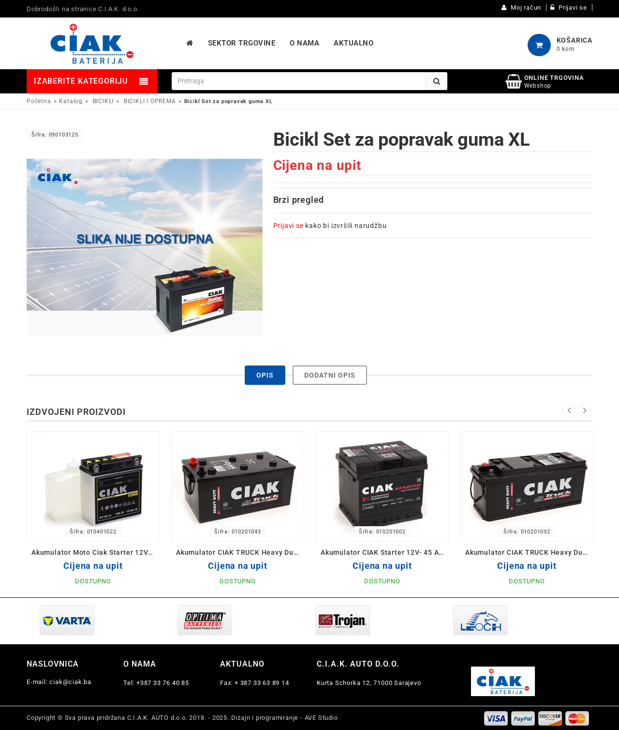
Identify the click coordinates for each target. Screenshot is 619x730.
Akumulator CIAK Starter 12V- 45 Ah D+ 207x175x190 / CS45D (385, 552)
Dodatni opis (329, 375)
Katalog (71, 101)
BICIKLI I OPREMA (150, 101)
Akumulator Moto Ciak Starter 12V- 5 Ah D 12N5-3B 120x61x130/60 (95, 552)
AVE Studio (321, 717)
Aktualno (242, 664)
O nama (139, 664)
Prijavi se (288, 225)
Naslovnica (53, 664)
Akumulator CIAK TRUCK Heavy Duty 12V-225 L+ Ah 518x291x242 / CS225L (240, 552)
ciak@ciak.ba (70, 681)
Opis (265, 375)
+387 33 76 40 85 (162, 682)
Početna (39, 101)
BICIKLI (103, 101)
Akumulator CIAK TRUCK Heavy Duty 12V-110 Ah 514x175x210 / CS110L (529, 552)
